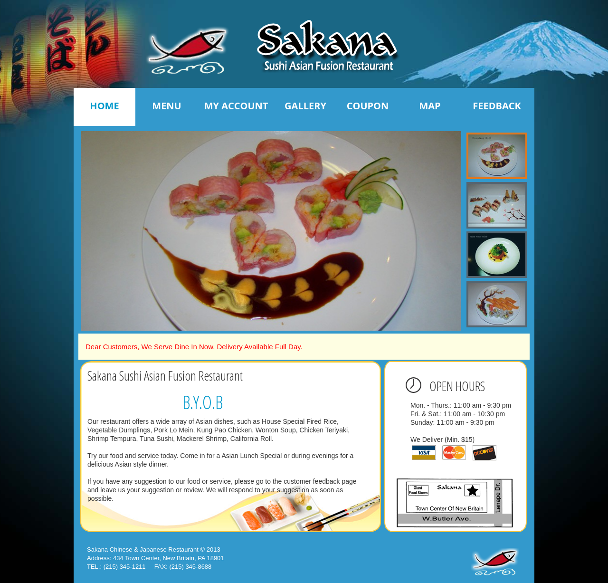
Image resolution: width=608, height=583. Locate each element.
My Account (236, 105)
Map (429, 105)
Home (104, 105)
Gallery (305, 105)
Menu (166, 105)
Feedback (497, 105)
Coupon (368, 105)
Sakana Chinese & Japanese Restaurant (143, 549)
